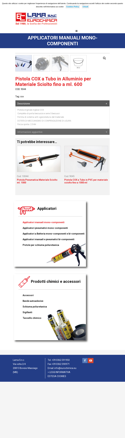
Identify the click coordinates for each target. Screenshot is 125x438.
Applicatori (46, 265)
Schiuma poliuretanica (35, 363)
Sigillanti (27, 368)
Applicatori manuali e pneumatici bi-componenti (48, 295)
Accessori (28, 351)
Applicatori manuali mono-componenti (43, 278)
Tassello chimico (32, 374)
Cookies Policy (72, 7)
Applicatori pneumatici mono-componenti (45, 284)
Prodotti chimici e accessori (56, 338)
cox (22, 152)
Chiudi (85, 7)
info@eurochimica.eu (65, 424)
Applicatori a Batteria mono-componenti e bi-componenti (53, 290)
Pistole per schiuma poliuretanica (41, 301)
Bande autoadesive (33, 357)
